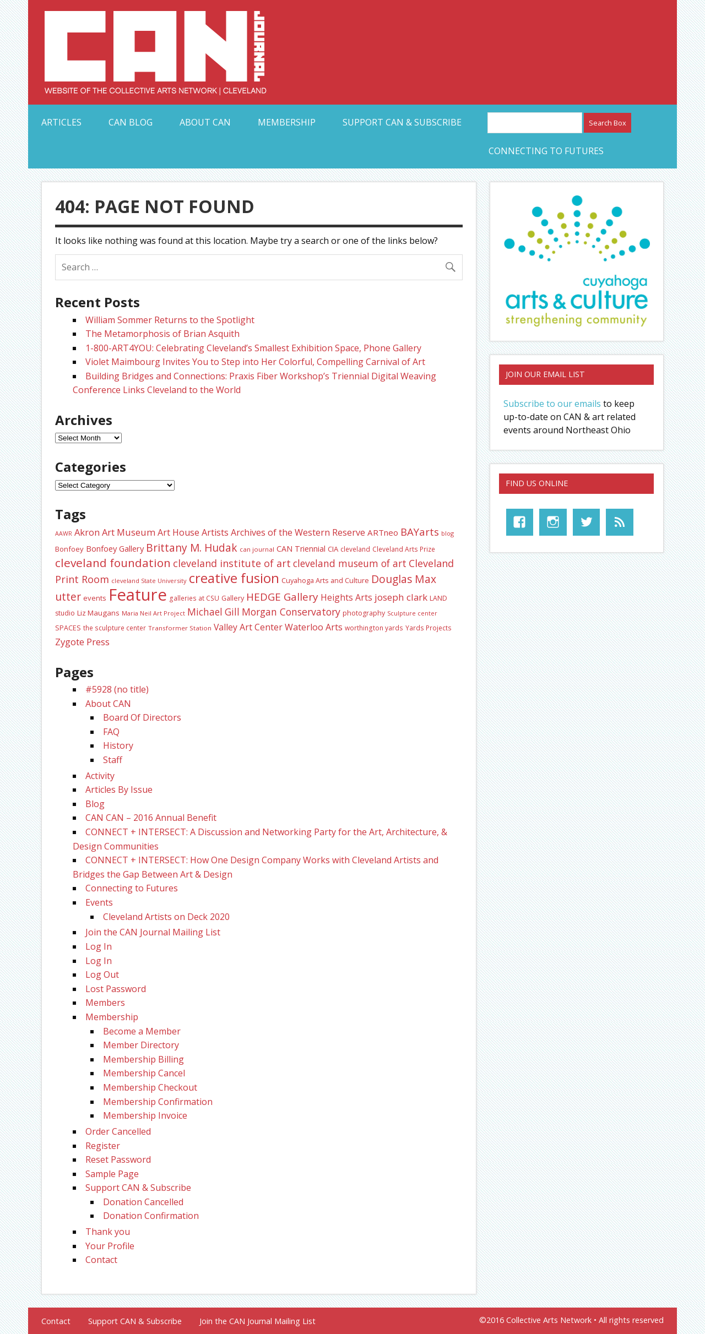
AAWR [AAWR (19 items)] (63, 533)
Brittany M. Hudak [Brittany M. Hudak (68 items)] (191, 548)
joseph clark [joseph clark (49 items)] (401, 597)
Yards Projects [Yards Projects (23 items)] (428, 627)
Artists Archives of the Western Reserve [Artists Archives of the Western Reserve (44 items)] (283, 532)
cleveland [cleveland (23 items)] (355, 549)
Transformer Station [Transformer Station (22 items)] (180, 628)
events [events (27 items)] (94, 598)
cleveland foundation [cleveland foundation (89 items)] (113, 562)
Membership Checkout (150, 1087)
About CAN (205, 122)
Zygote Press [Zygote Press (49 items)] (82, 641)
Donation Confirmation (151, 1216)
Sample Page (112, 1174)
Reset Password (118, 1159)
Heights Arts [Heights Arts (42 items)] (346, 597)
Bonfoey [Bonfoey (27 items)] (69, 549)
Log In (98, 946)
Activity (100, 776)
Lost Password (115, 989)
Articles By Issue (119, 789)
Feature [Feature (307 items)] (138, 595)
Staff (112, 760)
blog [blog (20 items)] (447, 533)
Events (99, 902)
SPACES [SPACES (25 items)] (68, 628)
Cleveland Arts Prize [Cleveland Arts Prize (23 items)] (403, 549)
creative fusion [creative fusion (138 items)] (234, 578)
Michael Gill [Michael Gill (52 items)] (213, 612)
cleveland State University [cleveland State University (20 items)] (149, 580)
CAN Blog (131, 122)
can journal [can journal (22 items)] (257, 549)
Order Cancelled (118, 1131)
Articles (61, 122)
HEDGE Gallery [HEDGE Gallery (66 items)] (282, 597)
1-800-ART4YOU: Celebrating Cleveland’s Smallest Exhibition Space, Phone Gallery (253, 348)
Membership (287, 122)
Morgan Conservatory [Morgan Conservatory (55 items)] (291, 611)
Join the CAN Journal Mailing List (152, 932)
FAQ (111, 732)
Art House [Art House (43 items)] (178, 532)
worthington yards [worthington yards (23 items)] (374, 627)
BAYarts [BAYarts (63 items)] (419, 531)
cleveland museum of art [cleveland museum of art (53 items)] (349, 563)
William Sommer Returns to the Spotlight (169, 320)
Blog (95, 804)
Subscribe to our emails (552, 404)
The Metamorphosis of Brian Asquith (162, 334)
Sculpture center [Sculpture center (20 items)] (412, 613)
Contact (101, 1260)
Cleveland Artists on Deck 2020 (166, 917)
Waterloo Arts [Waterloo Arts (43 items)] (314, 627)
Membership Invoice (145, 1115)
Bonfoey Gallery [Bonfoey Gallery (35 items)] (115, 548)
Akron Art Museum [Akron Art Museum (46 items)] (114, 532)
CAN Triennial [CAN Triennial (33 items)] (301, 548)
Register (102, 1146)
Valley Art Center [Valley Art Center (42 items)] (248, 627)
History (118, 745)
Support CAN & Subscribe (402, 122)
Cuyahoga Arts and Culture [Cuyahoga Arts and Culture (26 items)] (325, 580)
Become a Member (142, 1031)
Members (105, 1003)
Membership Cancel (144, 1073)
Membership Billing (143, 1059)
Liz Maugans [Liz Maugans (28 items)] (98, 613)
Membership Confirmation (158, 1102)
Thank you (107, 1232)
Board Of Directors (142, 717)
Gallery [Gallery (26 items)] (232, 598)
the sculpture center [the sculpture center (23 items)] (114, 627)
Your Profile (109, 1246)
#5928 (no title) (117, 689)
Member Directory (141, 1045)
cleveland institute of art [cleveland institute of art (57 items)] (232, 563)
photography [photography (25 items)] (364, 613)
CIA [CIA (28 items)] (333, 549)
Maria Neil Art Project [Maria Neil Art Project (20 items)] (153, 613)
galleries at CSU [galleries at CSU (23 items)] (194, 598)
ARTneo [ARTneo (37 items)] (382, 532)
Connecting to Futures (546, 151)
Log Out (102, 974)
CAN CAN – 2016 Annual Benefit (150, 818)
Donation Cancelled (143, 1202)
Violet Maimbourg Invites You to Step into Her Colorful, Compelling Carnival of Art (255, 362)
